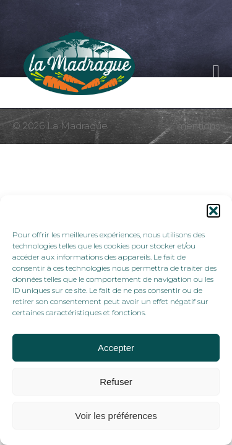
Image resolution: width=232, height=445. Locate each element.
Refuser (116, 381)
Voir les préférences (116, 415)
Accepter (116, 347)
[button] (213, 211)
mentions (198, 126)
